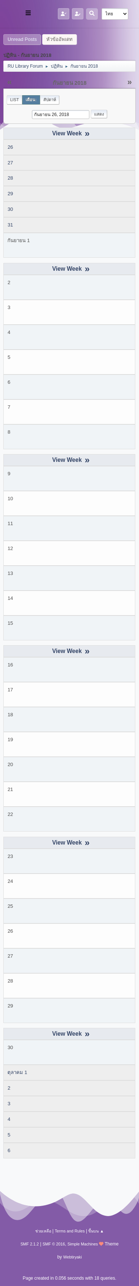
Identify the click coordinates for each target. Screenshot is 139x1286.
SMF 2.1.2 (29, 1244)
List (14, 99)
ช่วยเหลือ (43, 1231)
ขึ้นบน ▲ (96, 1231)
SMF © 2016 (54, 1244)
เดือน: (31, 99)
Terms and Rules (70, 1231)
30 (10, 209)
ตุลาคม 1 (17, 1072)
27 (10, 162)
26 (10, 147)
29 (10, 193)
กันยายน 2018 (70, 83)
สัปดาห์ (49, 99)
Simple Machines (82, 1244)
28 (10, 178)
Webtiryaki (72, 1257)
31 (10, 225)
